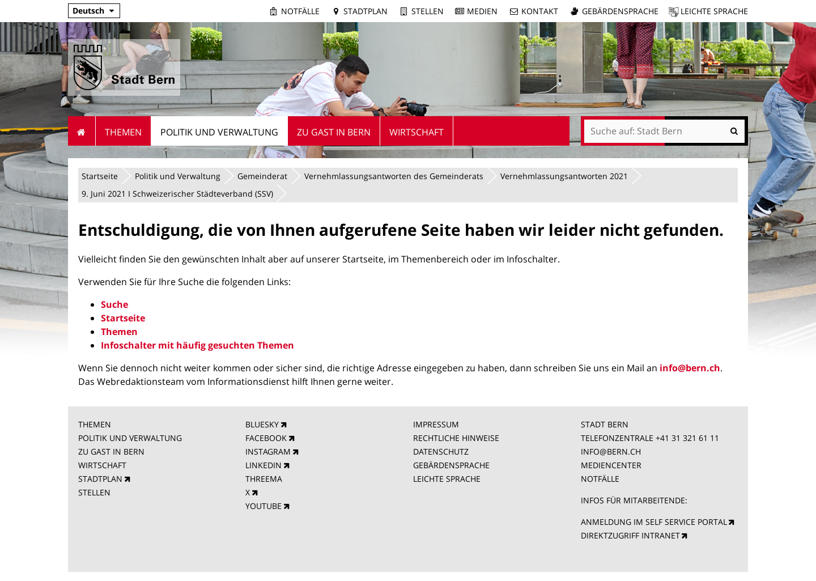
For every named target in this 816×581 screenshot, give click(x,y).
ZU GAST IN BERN (111, 451)
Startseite (100, 176)
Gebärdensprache (620, 11)
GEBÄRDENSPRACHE (451, 465)
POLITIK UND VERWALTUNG (130, 437)
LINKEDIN (263, 465)
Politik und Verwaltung (177, 176)
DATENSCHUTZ (441, 451)
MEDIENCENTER (611, 465)
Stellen (427, 11)
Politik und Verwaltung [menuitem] (219, 132)
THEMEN (94, 424)
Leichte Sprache (714, 11)
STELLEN (94, 492)
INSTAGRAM (268, 451)
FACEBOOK (266, 437)
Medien (482, 11)
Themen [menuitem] (123, 132)
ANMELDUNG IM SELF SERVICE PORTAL (654, 521)
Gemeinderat (262, 176)
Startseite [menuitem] (82, 131)
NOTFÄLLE (600, 478)
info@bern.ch (690, 368)
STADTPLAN (100, 478)
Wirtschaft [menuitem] (416, 132)
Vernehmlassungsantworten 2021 (564, 176)
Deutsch (88, 10)
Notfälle (300, 11)
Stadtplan (365, 11)
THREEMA (263, 478)
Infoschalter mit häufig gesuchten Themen (197, 345)
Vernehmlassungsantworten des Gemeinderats (393, 176)
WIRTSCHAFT (102, 465)
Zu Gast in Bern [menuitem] (334, 132)
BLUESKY (262, 424)
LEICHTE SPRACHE (447, 478)
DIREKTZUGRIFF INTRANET (630, 535)
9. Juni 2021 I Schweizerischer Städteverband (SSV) (177, 193)
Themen (119, 331)
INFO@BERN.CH (611, 451)
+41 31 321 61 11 (687, 437)
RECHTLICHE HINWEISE (456, 437)
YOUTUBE (263, 506)
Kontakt (539, 11)
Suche (114, 304)
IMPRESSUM (436, 424)
